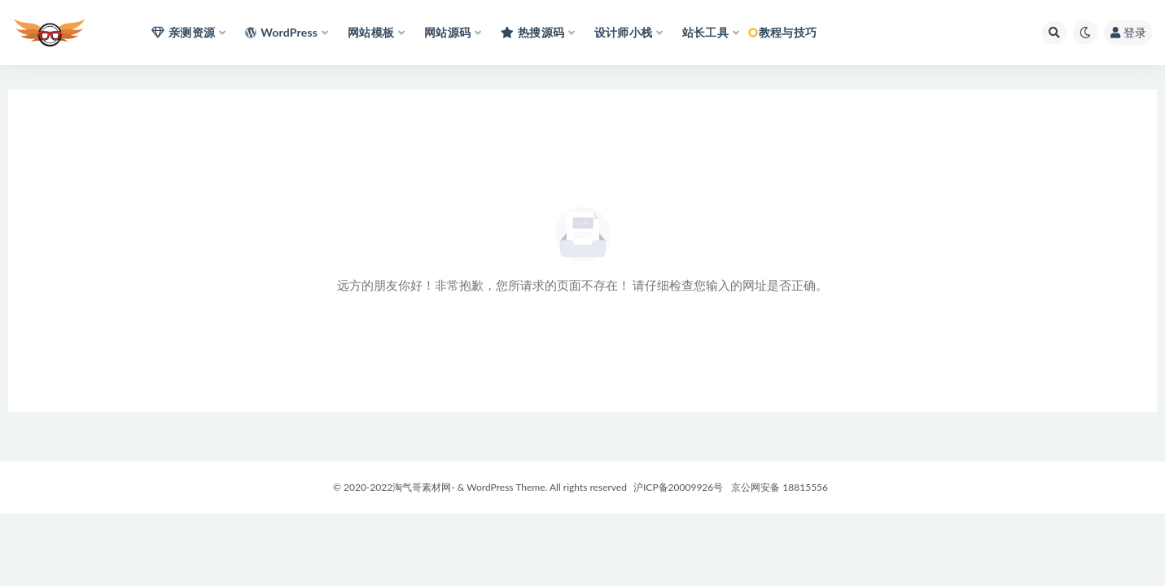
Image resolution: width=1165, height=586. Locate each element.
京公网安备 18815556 (779, 487)
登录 (1128, 32)
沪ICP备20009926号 (677, 487)
